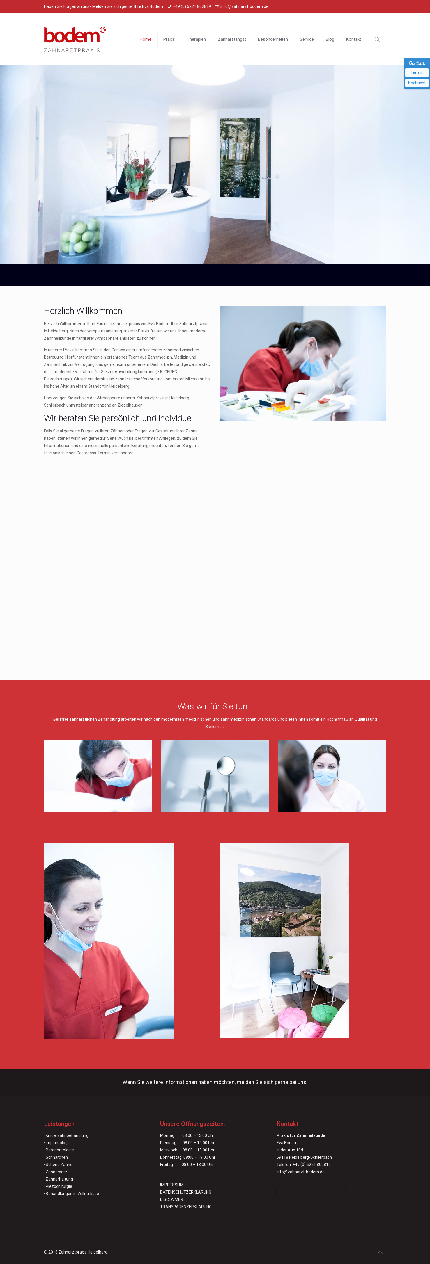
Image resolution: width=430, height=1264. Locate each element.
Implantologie (58, 1142)
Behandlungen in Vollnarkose (72, 1193)
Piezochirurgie (59, 1186)
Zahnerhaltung (59, 1179)
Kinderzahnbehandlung (67, 1135)
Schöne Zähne (59, 1164)
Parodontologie (60, 1150)
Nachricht (417, 83)
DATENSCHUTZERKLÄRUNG (185, 1192)
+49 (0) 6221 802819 (192, 6)
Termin (417, 72)
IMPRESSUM (171, 1185)
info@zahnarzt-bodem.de (244, 6)
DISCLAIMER (171, 1199)
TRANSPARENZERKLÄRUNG (186, 1206)
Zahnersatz (56, 1171)
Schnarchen (57, 1157)
